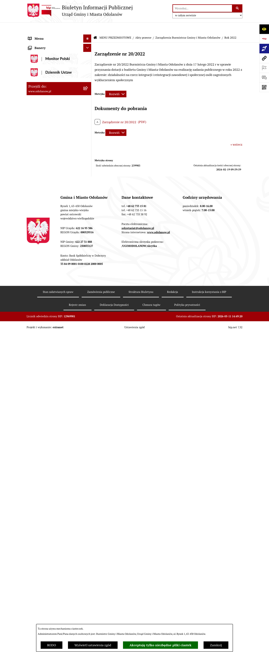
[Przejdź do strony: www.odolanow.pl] (264, 58)
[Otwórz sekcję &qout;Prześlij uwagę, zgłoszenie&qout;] (264, 77)
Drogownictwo (38, 592)
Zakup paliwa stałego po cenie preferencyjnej (49, 547)
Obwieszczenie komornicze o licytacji (54, 576)
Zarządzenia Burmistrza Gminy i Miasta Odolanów (187, 27)
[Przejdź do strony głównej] (80, 11)
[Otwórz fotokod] (264, 87)
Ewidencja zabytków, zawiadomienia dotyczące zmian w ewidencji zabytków (54, 563)
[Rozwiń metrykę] (115, 83)
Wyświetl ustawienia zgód (92, 645)
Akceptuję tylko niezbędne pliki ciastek (160, 645)
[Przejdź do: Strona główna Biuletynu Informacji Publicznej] (95, 27)
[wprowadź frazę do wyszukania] (202, 8)
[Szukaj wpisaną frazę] (237, 8)
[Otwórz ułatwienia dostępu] (264, 29)
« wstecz (236, 134)
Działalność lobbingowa (45, 44)
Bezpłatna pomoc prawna (46, 584)
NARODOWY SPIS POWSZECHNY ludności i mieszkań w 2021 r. (52, 615)
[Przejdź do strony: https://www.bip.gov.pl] (264, 39)
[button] (88, 36)
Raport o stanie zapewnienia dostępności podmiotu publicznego (53, 534)
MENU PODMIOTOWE (44, 36)
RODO (51, 645)
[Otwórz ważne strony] (264, 68)
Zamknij (216, 645)
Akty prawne (143, 27)
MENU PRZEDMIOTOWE (45, 52)
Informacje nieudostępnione (48, 524)
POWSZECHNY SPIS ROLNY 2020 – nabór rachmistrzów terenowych (53, 602)
